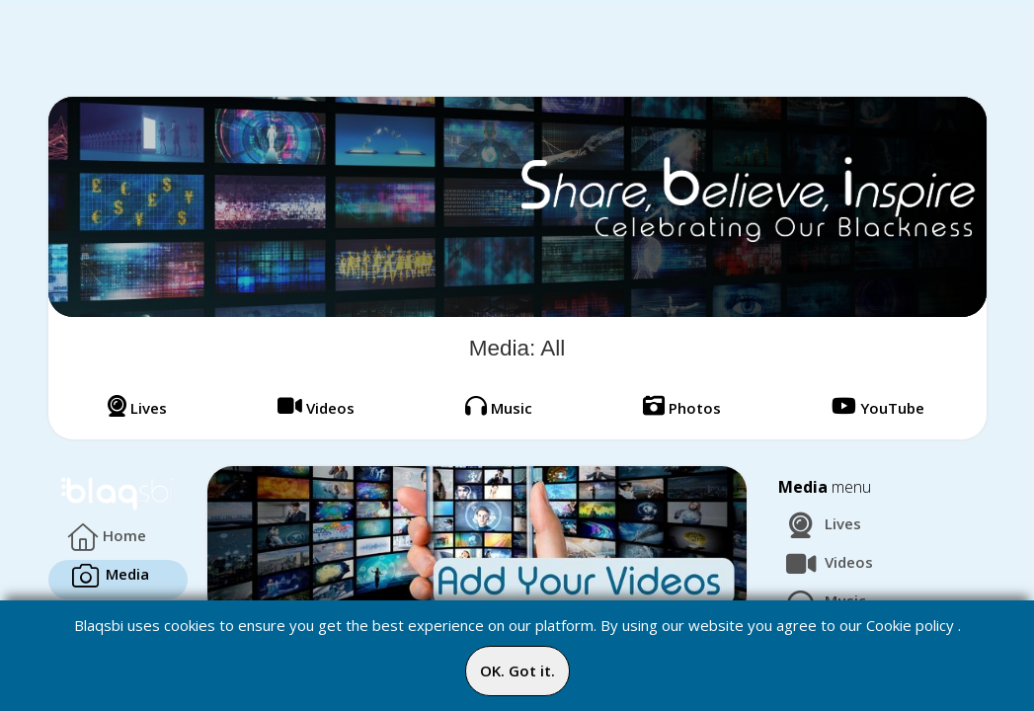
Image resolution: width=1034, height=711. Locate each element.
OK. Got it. (517, 670)
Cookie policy (910, 625)
